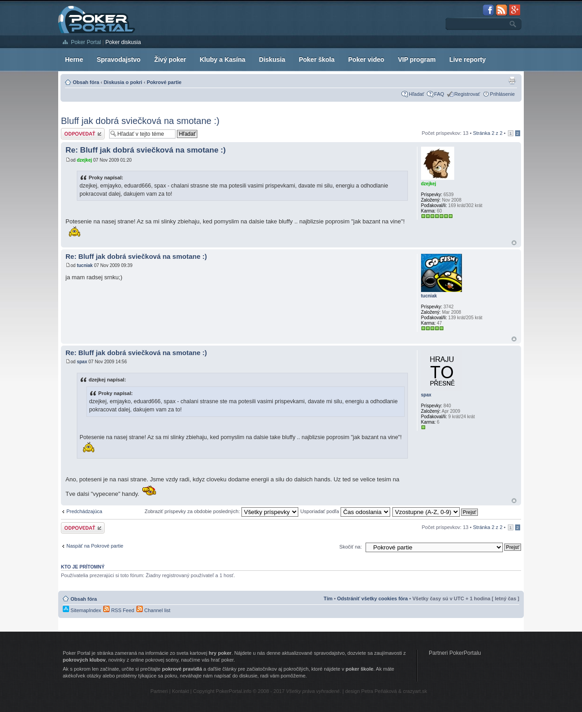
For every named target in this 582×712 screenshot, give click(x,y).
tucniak (85, 265)
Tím (328, 598)
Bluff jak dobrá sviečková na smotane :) (140, 121)
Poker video (366, 59)
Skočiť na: (350, 546)
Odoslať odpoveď (83, 133)
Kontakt (180, 691)
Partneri (159, 691)
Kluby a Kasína (222, 59)
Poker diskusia (123, 42)
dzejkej (84, 160)
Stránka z (487, 133)
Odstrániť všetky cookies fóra (372, 598)
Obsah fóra (86, 82)
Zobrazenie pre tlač (512, 80)
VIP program (417, 59)
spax (82, 361)
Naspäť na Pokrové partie (94, 546)
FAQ (439, 94)
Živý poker (170, 59)
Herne (74, 59)
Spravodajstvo (118, 59)
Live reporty (467, 59)
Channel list (153, 610)
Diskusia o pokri (123, 82)
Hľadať (416, 94)
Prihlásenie (502, 94)
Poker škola (317, 59)
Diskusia (272, 59)
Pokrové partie (164, 82)
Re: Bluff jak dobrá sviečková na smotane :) (145, 150)
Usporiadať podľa (345, 511)
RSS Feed (118, 610)
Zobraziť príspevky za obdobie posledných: (221, 511)
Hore (514, 242)
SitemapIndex (82, 610)
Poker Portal (86, 42)
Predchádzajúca (84, 511)
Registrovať (467, 94)
